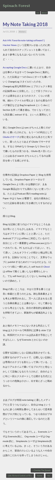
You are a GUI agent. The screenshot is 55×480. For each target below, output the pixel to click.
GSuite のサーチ (11, 136)
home (39, 475)
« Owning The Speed (41, 470)
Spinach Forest (16, 6)
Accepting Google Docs (15, 67)
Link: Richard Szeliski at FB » (20, 475)
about (44, 12)
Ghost (47, 266)
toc (37, 12)
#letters (22, 31)
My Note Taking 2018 (25, 24)
